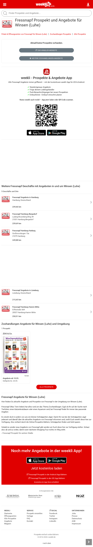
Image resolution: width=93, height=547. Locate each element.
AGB (73, 521)
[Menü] (4, 5)
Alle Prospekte (80, 34)
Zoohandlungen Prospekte (60, 34)
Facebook (53, 513)
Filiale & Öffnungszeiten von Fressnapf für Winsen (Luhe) (24, 34)
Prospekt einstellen (34, 513)
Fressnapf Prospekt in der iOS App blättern (46, 478)
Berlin (52, 6)
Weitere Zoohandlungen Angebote (46, 58)
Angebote (8, 521)
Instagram (53, 518)
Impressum (76, 524)
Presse (74, 516)
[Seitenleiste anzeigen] (89, 542)
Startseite (8, 513)
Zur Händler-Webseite (46, 50)
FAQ (28, 518)
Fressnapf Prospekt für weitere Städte (17, 433)
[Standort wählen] (88, 5)
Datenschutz (77, 518)
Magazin (7, 524)
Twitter (52, 516)
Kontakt (30, 521)
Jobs (74, 513)
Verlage (30, 516)
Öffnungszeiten (10, 516)
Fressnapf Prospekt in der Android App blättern (47, 474)
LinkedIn (52, 521)
